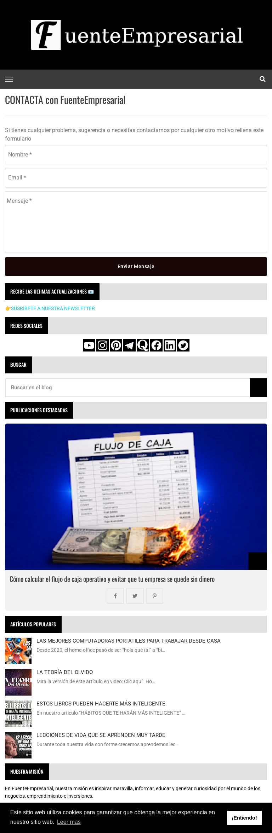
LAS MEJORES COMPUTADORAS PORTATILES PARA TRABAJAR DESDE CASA (128, 641)
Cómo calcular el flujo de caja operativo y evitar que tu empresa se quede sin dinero (112, 579)
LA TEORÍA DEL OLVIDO (64, 672)
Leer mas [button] (69, 822)
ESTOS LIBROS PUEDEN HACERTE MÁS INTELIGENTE (100, 704)
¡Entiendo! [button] (244, 818)
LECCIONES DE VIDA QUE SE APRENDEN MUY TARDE (100, 735)
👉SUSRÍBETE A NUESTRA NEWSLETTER (50, 309)
